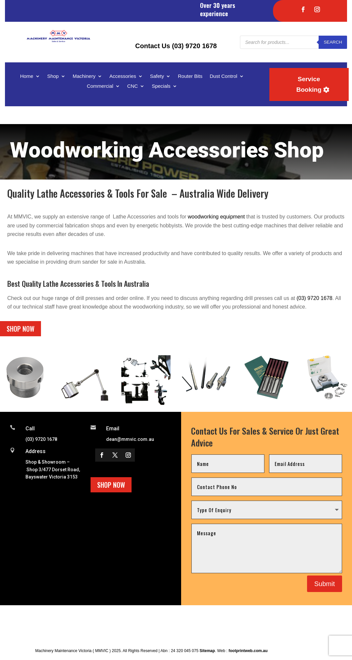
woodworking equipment (216, 216)
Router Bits (190, 76)
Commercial (100, 86)
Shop (53, 76)
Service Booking (309, 84)
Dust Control (223, 76)
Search (333, 42)
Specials (161, 86)
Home (26, 76)
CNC (132, 86)
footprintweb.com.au (247, 650)
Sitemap (207, 650)
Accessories (122, 76)
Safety (157, 76)
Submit (324, 583)
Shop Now (20, 329)
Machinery (84, 76)
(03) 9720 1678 (314, 298)
